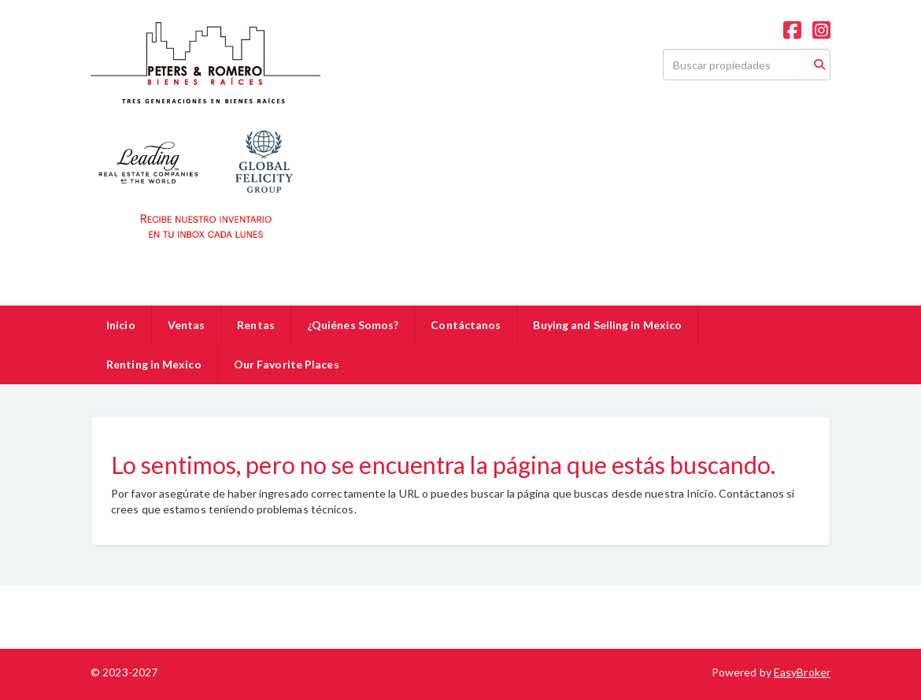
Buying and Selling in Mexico (607, 324)
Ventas (186, 324)
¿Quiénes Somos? (353, 324)
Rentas (256, 324)
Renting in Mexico (154, 364)
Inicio (120, 324)
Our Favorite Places (286, 364)
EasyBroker (802, 672)
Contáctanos (466, 324)
